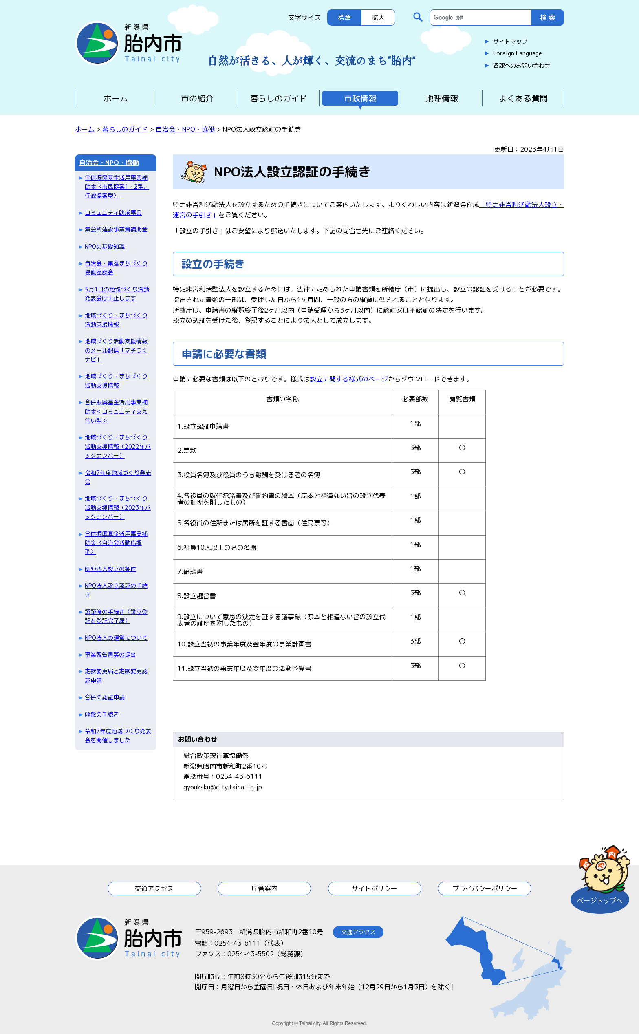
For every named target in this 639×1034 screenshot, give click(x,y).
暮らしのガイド (278, 98)
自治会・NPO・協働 (185, 129)
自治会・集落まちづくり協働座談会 (116, 267)
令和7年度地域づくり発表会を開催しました (118, 735)
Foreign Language (517, 53)
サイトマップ (510, 41)
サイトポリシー (374, 888)
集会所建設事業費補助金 (116, 229)
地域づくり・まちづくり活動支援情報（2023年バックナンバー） (118, 507)
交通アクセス (154, 888)
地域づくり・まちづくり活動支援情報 (116, 319)
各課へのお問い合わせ (521, 66)
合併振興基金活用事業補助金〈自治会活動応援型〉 (116, 543)
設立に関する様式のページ (349, 379)
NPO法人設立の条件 (110, 569)
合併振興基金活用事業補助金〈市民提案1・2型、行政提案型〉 (117, 187)
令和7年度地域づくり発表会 (118, 477)
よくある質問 (523, 98)
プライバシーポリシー (485, 888)
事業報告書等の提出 (110, 654)
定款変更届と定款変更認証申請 (116, 675)
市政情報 (360, 98)
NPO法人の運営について (116, 638)
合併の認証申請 (105, 697)
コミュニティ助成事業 (113, 212)
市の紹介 (197, 98)
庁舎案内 (264, 888)
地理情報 (441, 98)
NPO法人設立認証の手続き (116, 590)
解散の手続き (102, 714)
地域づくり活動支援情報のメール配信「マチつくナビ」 (116, 350)
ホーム (116, 98)
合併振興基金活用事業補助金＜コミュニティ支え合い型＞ (116, 411)
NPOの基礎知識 (105, 246)
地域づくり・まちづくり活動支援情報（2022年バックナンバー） (118, 446)
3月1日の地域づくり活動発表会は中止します (117, 293)
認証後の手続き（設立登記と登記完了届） (116, 616)
